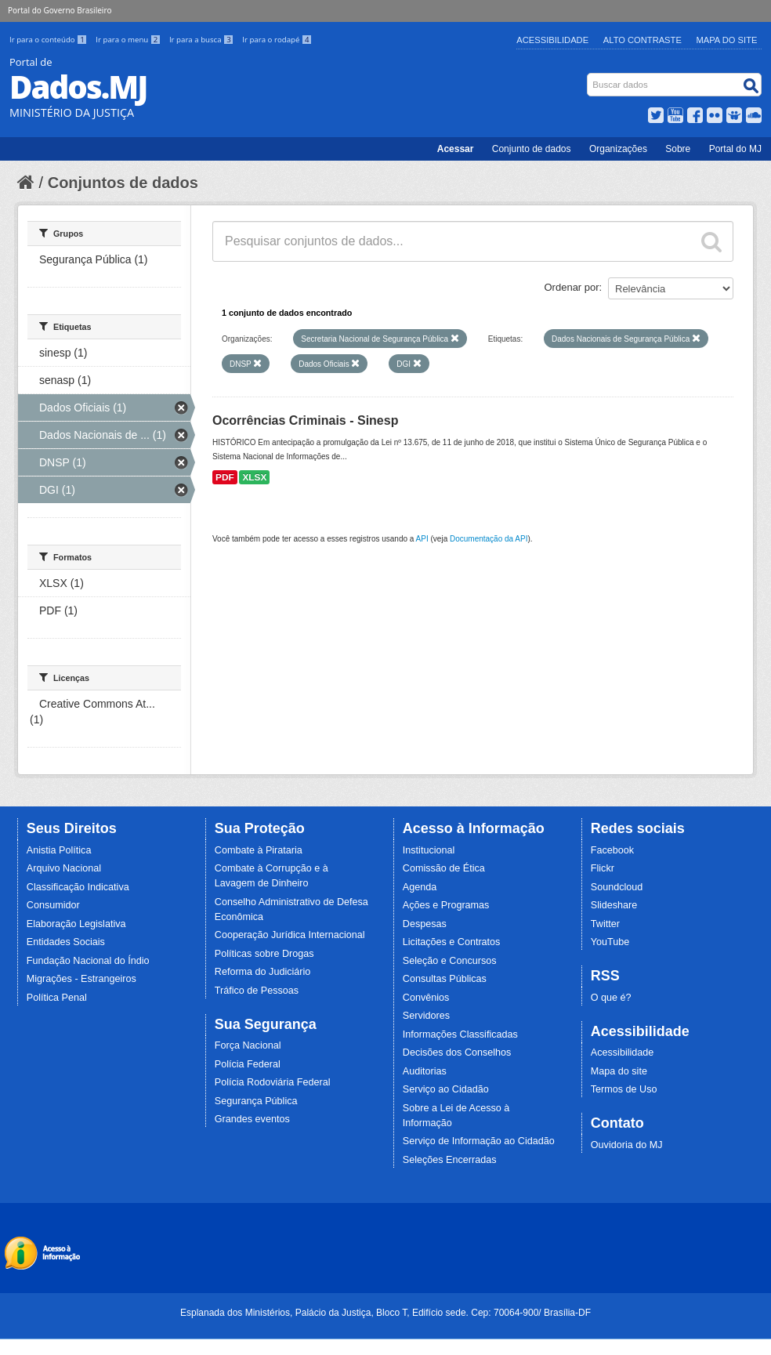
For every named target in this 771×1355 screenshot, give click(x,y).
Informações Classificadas (460, 1034)
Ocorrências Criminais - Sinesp (305, 420)
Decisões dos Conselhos (457, 1052)
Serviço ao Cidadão (446, 1089)
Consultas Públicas (445, 978)
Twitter (605, 923)
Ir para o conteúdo (49, 39)
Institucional (429, 850)
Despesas (425, 923)
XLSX (254, 477)
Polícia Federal (248, 1064)
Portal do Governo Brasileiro (59, 10)
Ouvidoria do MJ (627, 1144)
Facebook (612, 850)
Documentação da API (489, 538)
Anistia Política (59, 850)
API (422, 538)
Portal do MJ (735, 148)
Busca (588, 76)
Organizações (618, 148)
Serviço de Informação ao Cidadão (479, 1141)
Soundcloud (617, 887)
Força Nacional (248, 1045)
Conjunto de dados (531, 148)
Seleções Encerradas (450, 1159)
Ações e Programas (446, 905)
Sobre (677, 148)
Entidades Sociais (66, 942)
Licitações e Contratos (452, 942)
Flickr (602, 868)
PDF (224, 477)
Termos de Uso (624, 1089)
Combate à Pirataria (258, 850)
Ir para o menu (129, 39)
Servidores (426, 1015)
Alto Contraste (642, 40)
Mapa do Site (727, 40)
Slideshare (614, 905)
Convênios (426, 997)
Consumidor (53, 905)
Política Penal (57, 997)
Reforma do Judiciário (263, 971)
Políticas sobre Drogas (264, 953)
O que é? (611, 997)
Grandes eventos (252, 1119)
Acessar (455, 148)
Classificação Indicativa (78, 887)
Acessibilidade (552, 40)
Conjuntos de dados (123, 182)
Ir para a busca (202, 39)
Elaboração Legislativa (76, 923)
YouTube (610, 942)
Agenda (419, 887)
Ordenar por (572, 287)
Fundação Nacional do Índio (88, 960)
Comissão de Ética (444, 868)
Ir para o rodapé (277, 39)
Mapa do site (619, 1071)
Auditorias (425, 1071)
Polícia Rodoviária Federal (273, 1082)
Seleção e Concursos (450, 960)
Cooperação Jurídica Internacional (290, 934)
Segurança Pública (256, 1101)
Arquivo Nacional (64, 868)
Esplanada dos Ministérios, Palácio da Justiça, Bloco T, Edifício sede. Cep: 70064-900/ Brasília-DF (385, 1312)
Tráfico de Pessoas (257, 990)
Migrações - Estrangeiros (81, 978)
